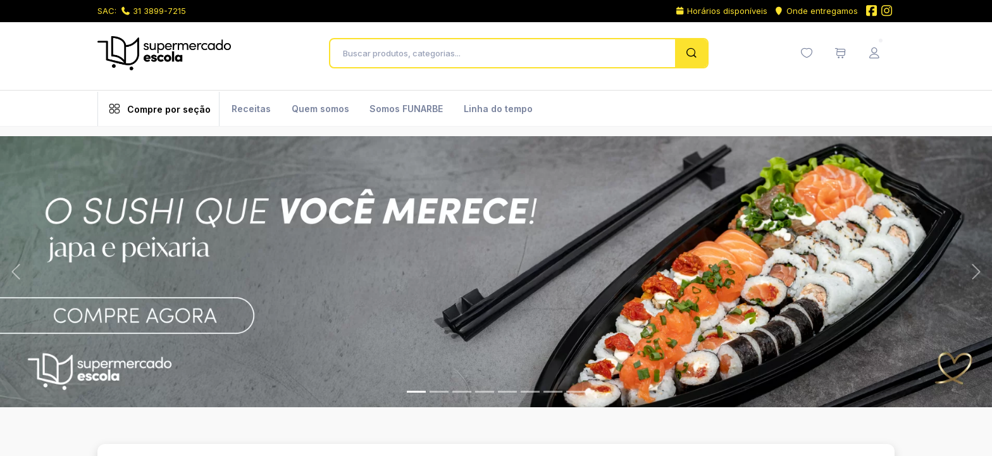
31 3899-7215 (154, 11)
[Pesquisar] (691, 53)
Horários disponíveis (721, 11)
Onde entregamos (816, 11)
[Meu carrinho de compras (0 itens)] (840, 53)
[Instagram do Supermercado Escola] (887, 11)
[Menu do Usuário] (874, 53)
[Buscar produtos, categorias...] (506, 53)
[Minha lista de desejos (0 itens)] (807, 53)
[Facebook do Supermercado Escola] (871, 11)
